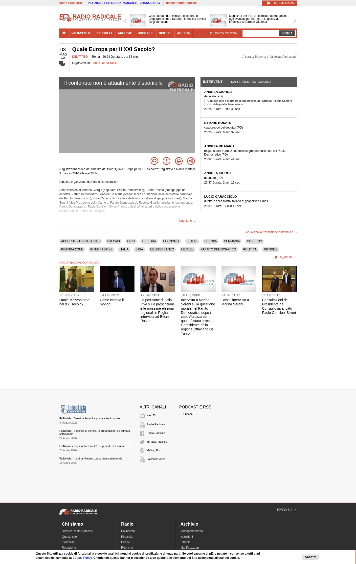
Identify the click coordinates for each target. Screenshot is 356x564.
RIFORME (270, 249)
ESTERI (192, 241)
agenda (183, 33)
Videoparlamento (191, 531)
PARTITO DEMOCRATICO (218, 249)
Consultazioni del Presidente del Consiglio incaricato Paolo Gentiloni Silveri (279, 306)
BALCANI (113, 241)
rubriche (145, 33)
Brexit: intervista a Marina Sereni (235, 302)
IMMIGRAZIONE (72, 249)
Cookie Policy (82, 558)
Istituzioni (186, 536)
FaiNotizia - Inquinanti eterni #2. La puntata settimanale (92, 446)
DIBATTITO (80, 56)
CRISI (131, 241)
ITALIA (124, 249)
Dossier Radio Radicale (77, 531)
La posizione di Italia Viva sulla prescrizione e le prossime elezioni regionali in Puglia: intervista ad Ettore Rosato (157, 310)
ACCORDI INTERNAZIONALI (80, 241)
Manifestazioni (190, 547)
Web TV (151, 415)
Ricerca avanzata (225, 33)
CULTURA (149, 241)
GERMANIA (232, 241)
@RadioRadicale (157, 441)
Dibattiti (185, 542)
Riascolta (127, 536)
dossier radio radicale (181, 3)
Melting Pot (153, 450)
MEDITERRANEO (162, 249)
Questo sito (69, 536)
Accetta (310, 557)
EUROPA (210, 241)
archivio (125, 33)
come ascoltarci (70, 3)
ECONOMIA (171, 241)
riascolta (104, 33)
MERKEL (187, 249)
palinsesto (80, 33)
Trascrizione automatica (250, 82)
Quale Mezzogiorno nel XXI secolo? (74, 302)
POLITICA (250, 249)
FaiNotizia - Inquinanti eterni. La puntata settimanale (90, 458)
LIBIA (139, 249)
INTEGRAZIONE (101, 249)
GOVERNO (254, 241)
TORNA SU (284, 509)
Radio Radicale (156, 424)
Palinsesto (128, 531)
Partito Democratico (104, 63)
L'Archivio (68, 542)
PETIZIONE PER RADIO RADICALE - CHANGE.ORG (124, 3)
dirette (165, 33)
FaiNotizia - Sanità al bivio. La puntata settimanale (89, 418)
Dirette (125, 542)
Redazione (69, 547)
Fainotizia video (156, 458)
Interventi (213, 82)
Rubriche (187, 413)
